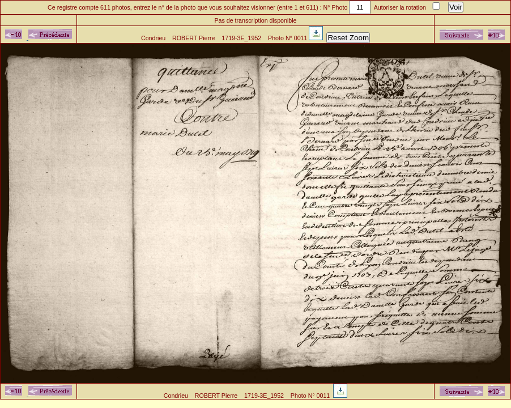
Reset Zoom (348, 37)
